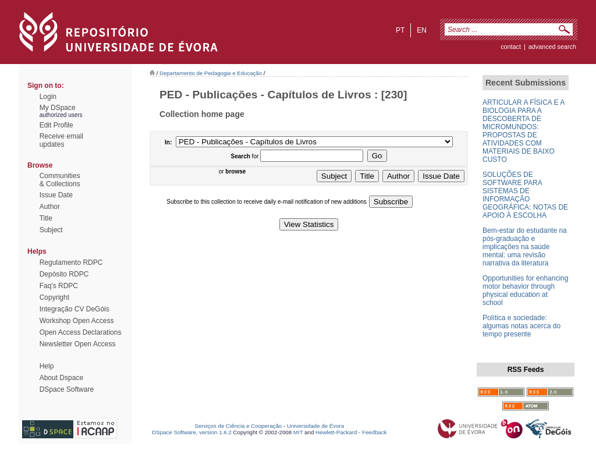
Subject (51, 230)
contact (511, 46)
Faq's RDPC (59, 286)
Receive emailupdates (61, 140)
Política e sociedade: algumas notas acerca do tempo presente (521, 326)
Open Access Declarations (81, 332)
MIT (298, 432)
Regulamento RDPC (71, 262)
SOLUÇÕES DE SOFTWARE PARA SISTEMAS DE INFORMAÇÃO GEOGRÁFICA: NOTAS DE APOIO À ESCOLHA (525, 195)
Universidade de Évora (315, 426)
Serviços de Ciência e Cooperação (238, 426)
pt (400, 30)
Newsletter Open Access (78, 344)
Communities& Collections (60, 180)
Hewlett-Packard (336, 432)
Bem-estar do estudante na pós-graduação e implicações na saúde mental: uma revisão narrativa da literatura (525, 246)
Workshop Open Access (77, 321)
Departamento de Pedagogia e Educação (210, 73)
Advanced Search (552, 46)
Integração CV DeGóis (74, 309)
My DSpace (58, 108)
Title (46, 218)
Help (47, 366)
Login (48, 97)
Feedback (374, 432)
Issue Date (56, 195)
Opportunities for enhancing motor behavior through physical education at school (525, 290)
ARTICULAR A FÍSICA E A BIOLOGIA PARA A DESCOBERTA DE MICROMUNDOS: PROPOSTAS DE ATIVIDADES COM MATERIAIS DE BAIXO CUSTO (524, 131)
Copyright (54, 297)
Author (50, 207)
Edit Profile (56, 125)
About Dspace (61, 378)
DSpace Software (67, 389)
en (422, 30)
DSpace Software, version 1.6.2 (192, 432)
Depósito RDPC (64, 274)
